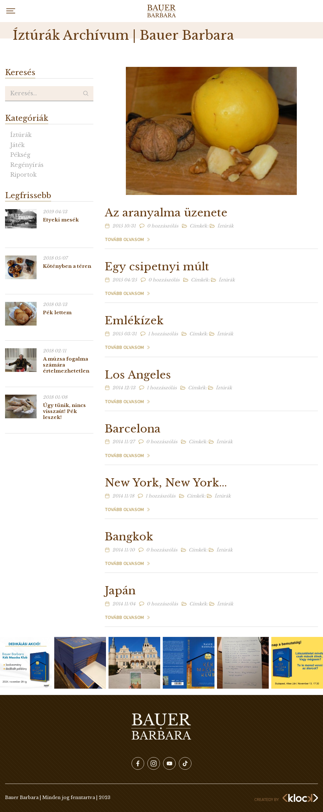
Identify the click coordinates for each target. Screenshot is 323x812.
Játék (17, 145)
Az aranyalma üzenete (166, 212)
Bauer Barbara (161, 11)
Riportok (23, 174)
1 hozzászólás (163, 334)
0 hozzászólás (162, 226)
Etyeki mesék (61, 220)
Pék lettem (57, 312)
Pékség (20, 154)
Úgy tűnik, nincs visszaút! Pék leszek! (64, 411)
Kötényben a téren (67, 266)
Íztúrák (21, 135)
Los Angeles (138, 374)
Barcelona (133, 428)
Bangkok (129, 536)
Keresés (85, 93)
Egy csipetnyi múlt (157, 266)
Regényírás (27, 165)
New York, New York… (166, 482)
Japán (120, 590)
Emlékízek (134, 320)
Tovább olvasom (124, 240)
